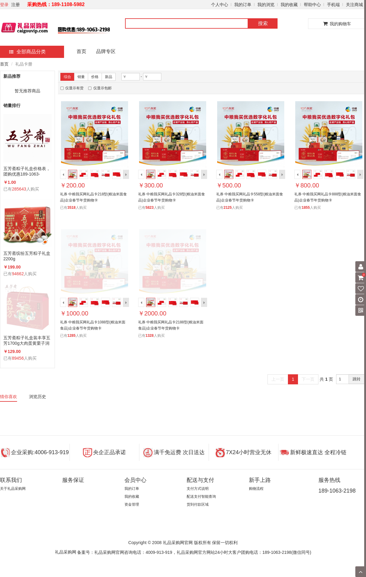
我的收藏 (289, 4)
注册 (15, 4)
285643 (19, 189)
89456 (18, 358)
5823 (149, 207)
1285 (71, 335)
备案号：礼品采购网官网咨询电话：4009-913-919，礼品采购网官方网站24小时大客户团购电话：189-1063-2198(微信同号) (194, 552)
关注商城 (354, 4)
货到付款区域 (198, 504)
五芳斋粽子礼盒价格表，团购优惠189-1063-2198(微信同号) (26, 171)
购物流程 (256, 488)
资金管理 (131, 504)
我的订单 (242, 4)
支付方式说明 (198, 488)
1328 (149, 335)
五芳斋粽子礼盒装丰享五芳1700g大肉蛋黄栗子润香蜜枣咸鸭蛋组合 (26, 340)
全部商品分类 (27, 51)
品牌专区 (106, 51)
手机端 (333, 4)
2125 (228, 207)
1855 (306, 207)
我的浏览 (265, 4)
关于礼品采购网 (13, 488)
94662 (18, 273)
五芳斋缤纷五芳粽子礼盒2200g (26, 256)
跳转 (357, 379)
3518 (71, 207)
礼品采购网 (65, 552)
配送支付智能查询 (201, 496)
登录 (4, 4)
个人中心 (219, 4)
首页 (81, 51)
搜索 (263, 23)
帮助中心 (312, 4)
